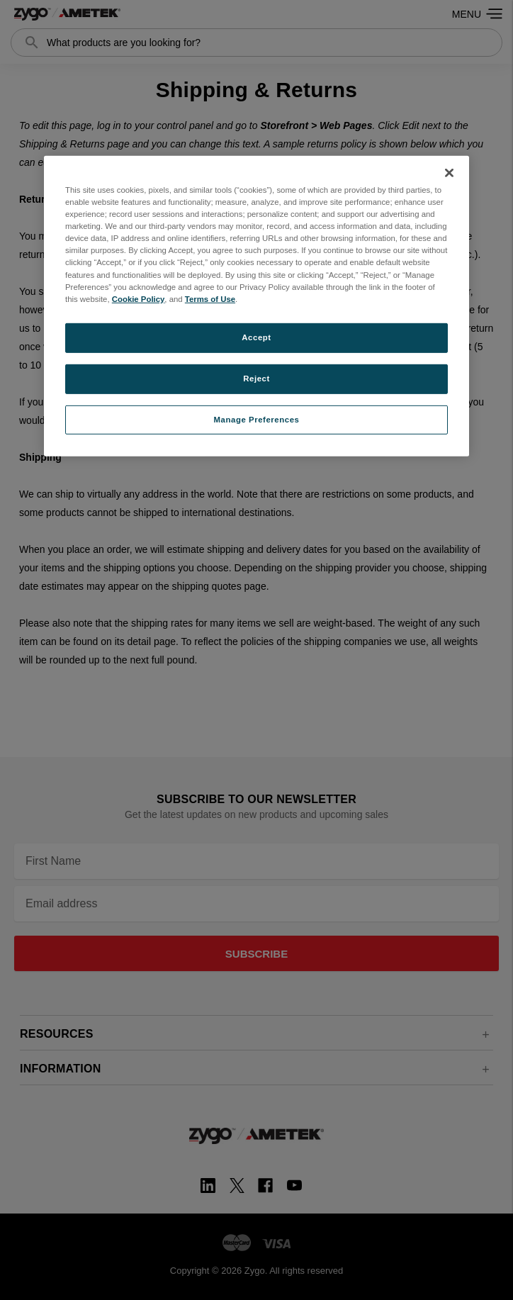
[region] (256, 306)
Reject (256, 378)
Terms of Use (210, 298)
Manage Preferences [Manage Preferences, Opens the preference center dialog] (257, 419)
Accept (256, 337)
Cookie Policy (138, 298)
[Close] (449, 173)
